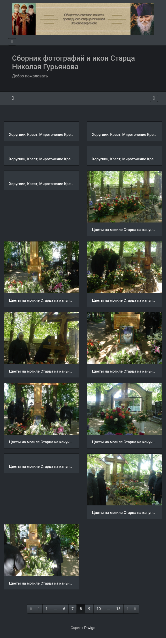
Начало (13, 98)
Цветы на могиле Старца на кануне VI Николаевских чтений (124, 229)
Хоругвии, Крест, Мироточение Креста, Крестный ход (41, 134)
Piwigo (90, 628)
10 (98, 609)
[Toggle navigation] (12, 41)
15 (118, 609)
